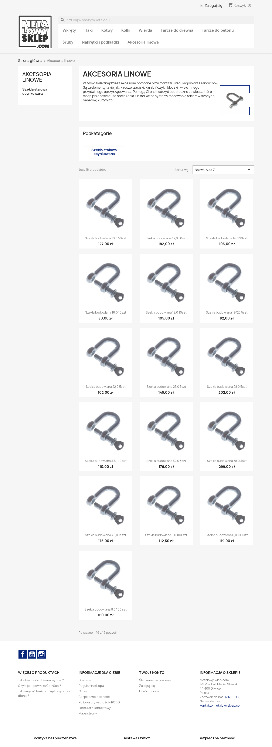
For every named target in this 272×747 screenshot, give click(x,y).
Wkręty (69, 30)
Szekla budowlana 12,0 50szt (166, 238)
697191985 (232, 697)
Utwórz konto (149, 691)
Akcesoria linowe (143, 42)
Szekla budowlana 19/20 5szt (227, 312)
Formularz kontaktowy (95, 708)
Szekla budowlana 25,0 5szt (166, 387)
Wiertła (145, 30)
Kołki (125, 30)
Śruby (68, 42)
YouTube (32, 654)
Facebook (22, 654)
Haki (88, 30)
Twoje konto (151, 672)
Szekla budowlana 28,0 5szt (227, 387)
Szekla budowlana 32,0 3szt (166, 461)
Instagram (41, 654)
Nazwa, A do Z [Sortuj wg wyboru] (223, 169)
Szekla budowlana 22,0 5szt (106, 387)
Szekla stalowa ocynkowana (34, 91)
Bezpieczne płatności (94, 697)
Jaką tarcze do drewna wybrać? (41, 680)
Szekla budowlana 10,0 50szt (105, 238)
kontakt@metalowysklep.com (221, 705)
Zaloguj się (147, 686)
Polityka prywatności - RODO (99, 702)
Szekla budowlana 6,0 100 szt (227, 535)
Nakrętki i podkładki (100, 42)
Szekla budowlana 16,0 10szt (105, 312)
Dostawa (85, 680)
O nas (83, 691)
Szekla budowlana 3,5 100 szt (106, 461)
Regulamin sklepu (91, 686)
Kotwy (107, 30)
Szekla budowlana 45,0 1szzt (105, 535)
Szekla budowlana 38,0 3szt (227, 461)
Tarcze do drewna (177, 30)
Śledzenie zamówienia (155, 680)
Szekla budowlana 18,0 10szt (166, 312)
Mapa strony (88, 713)
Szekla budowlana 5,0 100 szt (166, 535)
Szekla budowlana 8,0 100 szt (106, 609)
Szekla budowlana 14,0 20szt (227, 238)
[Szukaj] (156, 20)
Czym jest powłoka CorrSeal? (39, 686)
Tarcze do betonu (218, 30)
